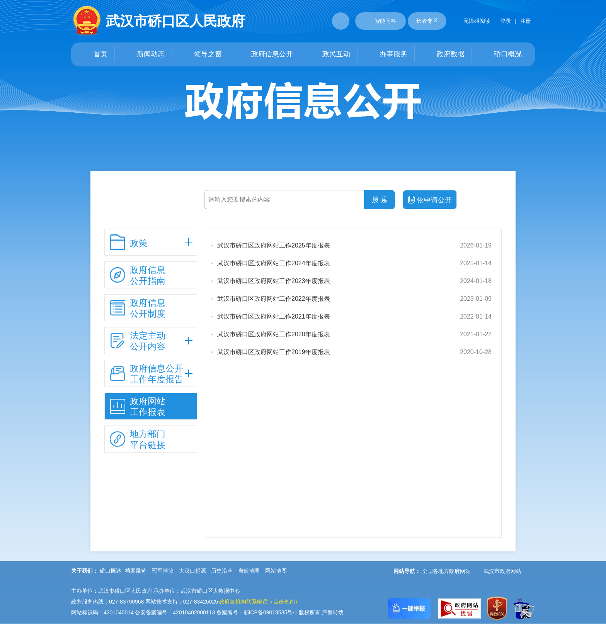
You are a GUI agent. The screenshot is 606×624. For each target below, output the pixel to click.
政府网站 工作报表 (137, 406)
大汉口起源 (192, 571)
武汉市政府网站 (502, 571)
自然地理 (249, 571)
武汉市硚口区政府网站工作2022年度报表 (273, 298)
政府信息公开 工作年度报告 (146, 373)
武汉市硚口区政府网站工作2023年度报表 (273, 281)
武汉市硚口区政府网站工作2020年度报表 (273, 334)
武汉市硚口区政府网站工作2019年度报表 (273, 352)
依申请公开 (430, 200)
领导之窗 (200, 54)
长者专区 (427, 21)
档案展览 (135, 571)
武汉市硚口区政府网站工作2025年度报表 (273, 245)
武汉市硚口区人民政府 (175, 21)
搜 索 (380, 199)
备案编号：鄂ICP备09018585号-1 (257, 612)
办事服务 (385, 54)
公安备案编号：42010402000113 (175, 612)
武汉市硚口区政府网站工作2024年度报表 (273, 263)
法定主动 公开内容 (137, 341)
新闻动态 (143, 54)
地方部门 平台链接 (137, 439)
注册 (525, 21)
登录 (505, 21)
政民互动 (328, 54)
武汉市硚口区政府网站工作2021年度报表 (273, 316)
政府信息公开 (264, 54)
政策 (129, 242)
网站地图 (276, 571)
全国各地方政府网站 (446, 571)
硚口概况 (500, 54)
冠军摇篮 (163, 571)
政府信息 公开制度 (137, 308)
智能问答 (377, 20)
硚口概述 (110, 571)
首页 (92, 54)
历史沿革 (222, 571)
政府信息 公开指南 (137, 275)
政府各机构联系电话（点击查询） (259, 602)
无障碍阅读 (469, 20)
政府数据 (443, 54)
